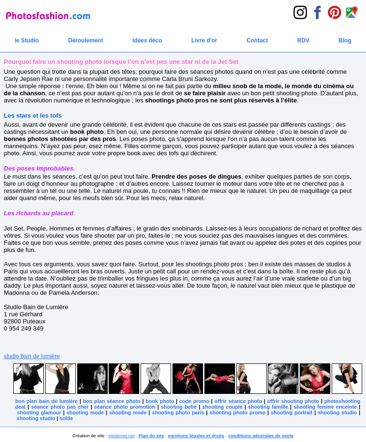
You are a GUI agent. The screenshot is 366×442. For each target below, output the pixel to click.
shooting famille (268, 407)
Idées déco (147, 40)
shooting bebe (179, 407)
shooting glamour (39, 412)
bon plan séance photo (112, 401)
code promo (194, 401)
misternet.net (121, 435)
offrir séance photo (238, 401)
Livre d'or (204, 40)
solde (66, 418)
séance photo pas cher (60, 407)
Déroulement (85, 40)
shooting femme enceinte (325, 407)
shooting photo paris (178, 412)
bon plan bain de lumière (46, 401)
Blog (345, 40)
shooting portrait (291, 412)
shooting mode (85, 412)
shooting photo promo (237, 412)
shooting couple (222, 407)
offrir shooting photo (293, 401)
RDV (303, 40)
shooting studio (337, 412)
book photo (160, 401)
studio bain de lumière (32, 356)
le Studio (27, 40)
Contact (257, 40)
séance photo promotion (125, 407)
